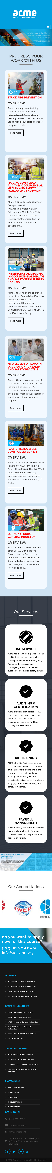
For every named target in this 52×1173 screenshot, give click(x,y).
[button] (4, 37)
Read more (15, 132)
